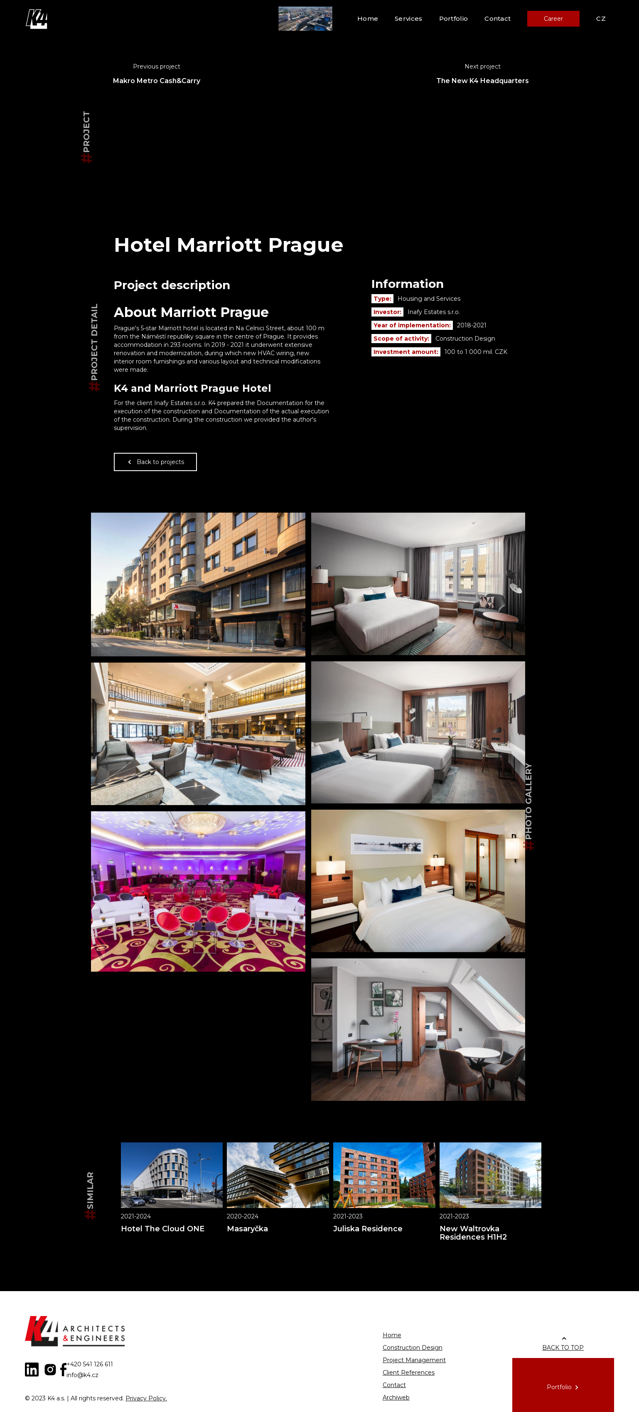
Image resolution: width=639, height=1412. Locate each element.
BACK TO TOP (563, 1347)
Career (553, 18)
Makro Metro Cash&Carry (156, 81)
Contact (497, 18)
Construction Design (412, 1347)
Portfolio (453, 18)
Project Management (414, 1360)
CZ (601, 18)
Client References (409, 1372)
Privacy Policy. (146, 1398)
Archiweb (396, 1397)
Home (367, 18)
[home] (37, 18)
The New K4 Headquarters (482, 81)
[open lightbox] (198, 584)
